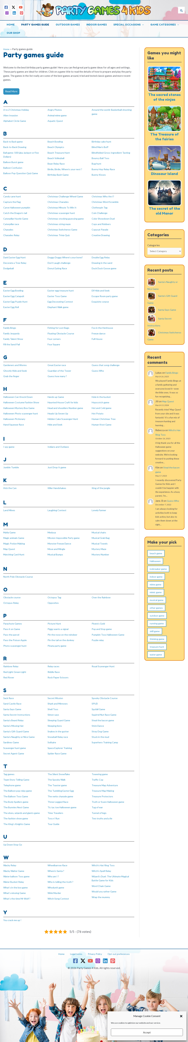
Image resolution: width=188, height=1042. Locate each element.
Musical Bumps (56, 551)
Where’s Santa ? (56, 865)
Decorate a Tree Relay (15, 261)
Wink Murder (55, 887)
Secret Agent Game (14, 748)
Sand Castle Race (12, 699)
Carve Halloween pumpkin (17, 206)
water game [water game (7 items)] (156, 659)
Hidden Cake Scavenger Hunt (63, 416)
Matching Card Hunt (14, 551)
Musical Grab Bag (101, 535)
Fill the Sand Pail (12, 342)
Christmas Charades (59, 201)
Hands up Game (56, 394)
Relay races (54, 662)
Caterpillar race (12, 223)
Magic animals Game (14, 535)
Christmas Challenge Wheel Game (66, 195)
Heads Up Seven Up (58, 411)
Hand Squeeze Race (14, 422)
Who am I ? (54, 870)
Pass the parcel (11, 631)
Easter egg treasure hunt (61, 289)
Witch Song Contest (59, 892)
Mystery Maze (100, 545)
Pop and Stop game (102, 625)
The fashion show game (16, 813)
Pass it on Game (12, 625)
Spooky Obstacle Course (105, 694)
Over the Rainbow (102, 593)
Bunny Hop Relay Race (104, 168)
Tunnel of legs (99, 807)
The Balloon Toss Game (16, 791)
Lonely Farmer (100, 507)
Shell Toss (53, 705)
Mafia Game (10, 529)
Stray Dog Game (101, 727)
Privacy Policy (93, 947)
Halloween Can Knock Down (18, 394)
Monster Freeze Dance (60, 540)
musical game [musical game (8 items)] (156, 605)
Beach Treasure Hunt (59, 152)
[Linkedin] (14, 13)
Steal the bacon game (103, 716)
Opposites (53, 599)
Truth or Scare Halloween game (109, 796)
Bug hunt (97, 163)
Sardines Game (11, 737)
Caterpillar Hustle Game (16, 217)
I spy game (9, 444)
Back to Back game (13, 141)
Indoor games (91, 24)
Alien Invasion (11, 115)
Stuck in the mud (100, 732)
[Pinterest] (21, 13)
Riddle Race (54, 668)
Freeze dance (99, 331)
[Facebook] (6, 7)
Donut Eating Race (58, 266)
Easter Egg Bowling (14, 289)
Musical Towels (100, 540)
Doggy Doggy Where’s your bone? (67, 255)
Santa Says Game (12, 705)
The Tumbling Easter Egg (61, 785)
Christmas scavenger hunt (62, 212)
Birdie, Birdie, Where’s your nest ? (66, 168)
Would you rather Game (105, 885)
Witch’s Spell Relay (102, 865)
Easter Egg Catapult (14, 294)
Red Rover (9, 673)
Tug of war (98, 802)
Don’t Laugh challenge (60, 261)
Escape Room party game (105, 294)
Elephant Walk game (59, 305)
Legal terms (76, 947)
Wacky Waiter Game (14, 865)
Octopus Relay (11, 599)
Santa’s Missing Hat (14, 721)
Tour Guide (54, 818)
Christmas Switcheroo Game (63, 228)
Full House (97, 337)
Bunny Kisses (99, 174)
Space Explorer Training (61, 743)
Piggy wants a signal (59, 625)
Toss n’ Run (54, 813)
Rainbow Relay (11, 662)
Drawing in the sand (103, 261)
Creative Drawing (101, 233)
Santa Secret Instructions (17, 710)
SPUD (95, 699)
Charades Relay (12, 233)
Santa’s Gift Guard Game (16, 727)
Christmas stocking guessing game (67, 217)
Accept (147, 1032)
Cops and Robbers (102, 223)
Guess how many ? (57, 373)
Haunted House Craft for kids (64, 400)
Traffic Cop (98, 774)
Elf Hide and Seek (101, 289)
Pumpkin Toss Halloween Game (109, 631)
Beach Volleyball (57, 157)
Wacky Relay (10, 859)
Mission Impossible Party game (65, 535)
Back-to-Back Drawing (16, 146)
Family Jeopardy (12, 331)
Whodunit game (56, 881)
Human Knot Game (102, 422)
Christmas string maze (60, 223)
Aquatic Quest (55, 120)
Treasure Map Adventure (105, 780)
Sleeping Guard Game (59, 716)
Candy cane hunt (12, 195)
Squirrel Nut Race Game (105, 710)
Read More (11, 91)
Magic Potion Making (15, 540)
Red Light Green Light (15, 668)
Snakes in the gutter (58, 727)
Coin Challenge (100, 212)
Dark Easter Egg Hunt (15, 255)
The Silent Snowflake (59, 769)
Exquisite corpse (101, 300)
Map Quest (9, 545)
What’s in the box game (16, 881)
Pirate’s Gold (99, 620)
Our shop (12, 32)
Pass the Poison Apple (15, 636)
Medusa (52, 529)
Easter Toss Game (57, 294)
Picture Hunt (55, 620)
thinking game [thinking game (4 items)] (157, 644)
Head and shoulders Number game (66, 405)
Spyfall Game (99, 705)
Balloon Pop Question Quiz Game (21, 172)
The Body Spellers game (16, 796)
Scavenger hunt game (15, 743)
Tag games (9, 769)
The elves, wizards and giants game (22, 807)
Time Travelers (56, 807)
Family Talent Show (14, 337)
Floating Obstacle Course (62, 331)
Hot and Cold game (102, 405)
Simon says (54, 710)
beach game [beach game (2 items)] (156, 558)
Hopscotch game (101, 400)
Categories (153, 250)
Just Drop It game (57, 464)
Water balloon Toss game (17, 870)
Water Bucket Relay (14, 876)
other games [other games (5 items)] (156, 613)
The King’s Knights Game (17, 818)
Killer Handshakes (57, 485)
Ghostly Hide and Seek (15, 368)
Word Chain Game (102, 880)
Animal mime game (58, 115)
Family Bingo (10, 326)
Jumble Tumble (11, 464)
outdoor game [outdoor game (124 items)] (157, 620)
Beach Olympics (56, 146)
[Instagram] (7, 13)
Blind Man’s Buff (101, 146)
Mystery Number (101, 551)
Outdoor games (64, 24)
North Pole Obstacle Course (18, 573)
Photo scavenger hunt (15, 642)
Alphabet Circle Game (15, 120)
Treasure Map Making (104, 785)
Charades (8, 228)
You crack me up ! (12, 914)
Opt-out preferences (115, 947)
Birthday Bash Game (59, 174)
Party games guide (33, 24)
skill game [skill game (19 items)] (155, 636)
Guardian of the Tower (60, 368)
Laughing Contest (57, 507)
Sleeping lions (55, 721)
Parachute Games (13, 620)
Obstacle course (12, 593)
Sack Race (8, 694)
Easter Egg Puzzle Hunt (16, 300)
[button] (181, 1016)
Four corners (55, 337)
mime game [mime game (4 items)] (155, 589)
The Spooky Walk (57, 774)
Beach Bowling (56, 141)
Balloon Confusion (13, 167)
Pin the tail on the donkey (61, 636)
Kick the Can (10, 485)
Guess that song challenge (106, 363)
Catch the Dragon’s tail (16, 212)
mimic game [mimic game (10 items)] (156, 597)
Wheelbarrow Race (58, 859)
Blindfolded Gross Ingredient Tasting (112, 152)
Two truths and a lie (102, 813)
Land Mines (9, 507)
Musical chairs (99, 529)
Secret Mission (56, 694)
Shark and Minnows (58, 699)
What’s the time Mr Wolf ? (17, 892)
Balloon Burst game (14, 161)
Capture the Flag (12, 201)
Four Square (54, 342)
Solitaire (52, 737)
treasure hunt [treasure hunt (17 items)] (157, 651)
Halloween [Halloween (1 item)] (155, 566)
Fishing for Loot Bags (60, 326)
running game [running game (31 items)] (157, 628)
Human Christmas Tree (104, 416)
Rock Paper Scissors (59, 673)
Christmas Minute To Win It (63, 206)
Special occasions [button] (121, 25)
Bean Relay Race (57, 163)
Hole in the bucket (101, 394)
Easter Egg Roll (12, 305)
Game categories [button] (155, 25)
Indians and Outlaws (59, 444)
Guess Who (98, 368)
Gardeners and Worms (15, 363)
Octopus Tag (55, 593)
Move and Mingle (57, 545)
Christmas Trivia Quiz (59, 233)
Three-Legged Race (58, 796)
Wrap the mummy (101, 891)
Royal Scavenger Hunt (104, 662)
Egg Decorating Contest (61, 300)
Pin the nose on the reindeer (63, 631)
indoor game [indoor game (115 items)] (156, 581)
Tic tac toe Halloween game (63, 802)
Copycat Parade (100, 228)
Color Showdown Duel (104, 217)
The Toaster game (57, 780)
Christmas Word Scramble (106, 201)
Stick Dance (98, 721)
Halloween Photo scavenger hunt (21, 411)
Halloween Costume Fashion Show (22, 400)
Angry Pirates (55, 109)
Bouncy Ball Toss (101, 157)
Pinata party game (58, 642)
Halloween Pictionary (15, 416)
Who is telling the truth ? (61, 876)
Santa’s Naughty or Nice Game (19, 732)
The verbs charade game (61, 791)
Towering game (100, 769)
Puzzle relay (98, 636)
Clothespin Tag (100, 206)
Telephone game (12, 780)
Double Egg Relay (102, 255)
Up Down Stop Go (13, 839)
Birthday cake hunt (102, 141)
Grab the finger (11, 373)
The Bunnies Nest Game (16, 802)
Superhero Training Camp (106, 737)
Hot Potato (98, 411)
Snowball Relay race (59, 732)
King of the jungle (101, 485)
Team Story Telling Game (17, 774)
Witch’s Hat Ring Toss (104, 859)
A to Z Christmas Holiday (17, 109)
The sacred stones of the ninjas (164, 99)
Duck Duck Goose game (105, 266)
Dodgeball (9, 266)
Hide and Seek (55, 422)
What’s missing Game (15, 887)
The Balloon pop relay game (18, 785)
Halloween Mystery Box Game (20, 405)
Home (10, 24)
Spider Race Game (57, 748)
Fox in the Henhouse (103, 326)
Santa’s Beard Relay (14, 716)
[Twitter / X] (13, 7)
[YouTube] (21, 7)
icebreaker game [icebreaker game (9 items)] (158, 574)
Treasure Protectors (103, 791)
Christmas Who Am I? (103, 195)
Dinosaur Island (164, 178)
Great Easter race (57, 363)
